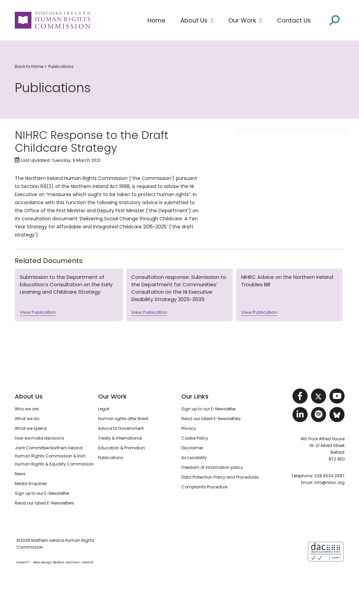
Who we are (27, 409)
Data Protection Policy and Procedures (220, 477)
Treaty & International (120, 438)
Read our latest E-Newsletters (44, 503)
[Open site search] (334, 20)
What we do (27, 418)
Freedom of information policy (212, 467)
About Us (29, 396)
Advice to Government (121, 428)
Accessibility (194, 457)
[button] (196, 20)
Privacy (188, 428)
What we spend (31, 428)
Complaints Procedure (204, 487)
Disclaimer (192, 448)
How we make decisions (39, 438)
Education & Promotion (121, 448)
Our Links (195, 396)
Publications (61, 66)
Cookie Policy (194, 438)
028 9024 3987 (329, 476)
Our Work (112, 396)
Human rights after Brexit (123, 418)
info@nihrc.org (329, 482)
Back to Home (29, 66)
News (20, 474)
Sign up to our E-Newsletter (42, 493)
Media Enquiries (31, 483)
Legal (103, 409)
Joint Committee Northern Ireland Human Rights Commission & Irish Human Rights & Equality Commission (54, 456)
